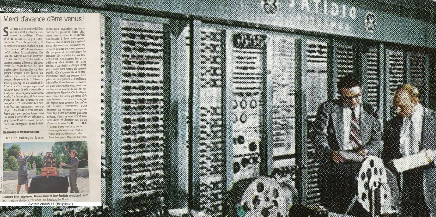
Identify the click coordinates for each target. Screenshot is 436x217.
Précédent (22, 10)
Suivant (40, 10)
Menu (5, 10)
